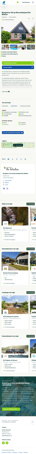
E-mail (6, 184)
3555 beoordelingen (11, 239)
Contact (20, 452)
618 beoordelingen (10, 327)
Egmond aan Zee (25, 230)
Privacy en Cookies (6, 452)
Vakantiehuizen (28, 2)
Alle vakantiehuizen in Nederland (9, 421)
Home (9, 420)
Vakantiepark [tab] (5, 106)
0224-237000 (8, 180)
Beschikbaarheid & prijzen (18, 63)
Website (7, 182)
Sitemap (25, 452)
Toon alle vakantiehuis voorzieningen (12, 132)
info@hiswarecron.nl (7, 435)
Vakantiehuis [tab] (14, 106)
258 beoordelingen (9, 19)
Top (32, 421)
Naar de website (18, 67)
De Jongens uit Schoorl (10, 360)
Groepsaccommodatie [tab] (25, 106)
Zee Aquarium (7, 228)
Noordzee (18, 230)
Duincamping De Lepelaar (11, 316)
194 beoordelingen (10, 370)
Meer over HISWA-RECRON (11, 409)
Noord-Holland (12, 230)
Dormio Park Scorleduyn (10, 273)
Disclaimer (14, 452)
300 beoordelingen (10, 283)
